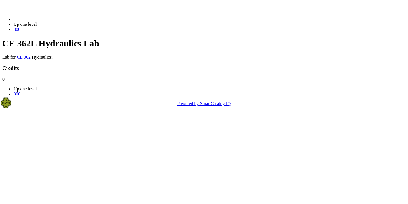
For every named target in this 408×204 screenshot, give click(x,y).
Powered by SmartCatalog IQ (204, 103)
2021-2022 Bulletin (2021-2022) (43, 19)
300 (17, 29)
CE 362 (24, 57)
